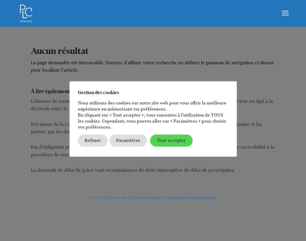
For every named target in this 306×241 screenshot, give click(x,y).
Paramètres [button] (128, 140)
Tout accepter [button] (171, 140)
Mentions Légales (146, 197)
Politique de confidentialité (191, 197)
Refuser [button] (93, 140)
